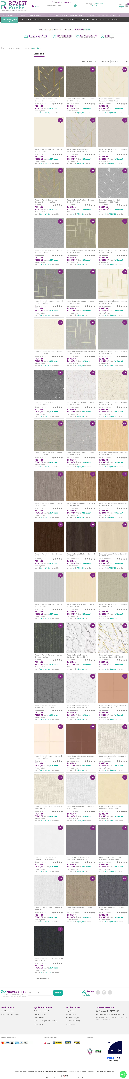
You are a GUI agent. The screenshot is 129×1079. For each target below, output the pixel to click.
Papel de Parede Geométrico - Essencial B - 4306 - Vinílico (46, 201)
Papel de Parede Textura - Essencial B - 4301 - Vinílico (80, 100)
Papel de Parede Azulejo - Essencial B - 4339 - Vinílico (48, 757)
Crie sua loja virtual (51, 1078)
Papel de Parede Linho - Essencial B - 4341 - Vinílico (113, 757)
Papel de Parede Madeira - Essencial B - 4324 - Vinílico (48, 504)
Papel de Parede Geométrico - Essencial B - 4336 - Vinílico (46, 706)
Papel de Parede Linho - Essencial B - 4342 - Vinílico (49, 807)
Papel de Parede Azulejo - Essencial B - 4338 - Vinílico (112, 706)
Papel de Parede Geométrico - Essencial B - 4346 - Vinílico (78, 858)
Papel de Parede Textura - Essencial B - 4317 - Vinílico (113, 352)
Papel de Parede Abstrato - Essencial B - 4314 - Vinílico (113, 302)
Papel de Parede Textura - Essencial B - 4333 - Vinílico (48, 656)
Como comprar (39, 1017)
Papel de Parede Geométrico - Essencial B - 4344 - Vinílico (110, 807)
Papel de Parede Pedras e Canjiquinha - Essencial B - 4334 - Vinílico (79, 657)
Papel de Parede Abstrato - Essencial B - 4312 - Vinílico (49, 302)
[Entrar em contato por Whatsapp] (123, 1074)
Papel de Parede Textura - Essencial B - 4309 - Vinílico (48, 251)
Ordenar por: (105, 61)
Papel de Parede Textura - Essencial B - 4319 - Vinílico (80, 403)
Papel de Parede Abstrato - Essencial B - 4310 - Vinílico (81, 251)
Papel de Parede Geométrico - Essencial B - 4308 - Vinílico (110, 201)
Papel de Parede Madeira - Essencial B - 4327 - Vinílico (48, 555)
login (58, 2)
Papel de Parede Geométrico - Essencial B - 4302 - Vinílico (110, 100)
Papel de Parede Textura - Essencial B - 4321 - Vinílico (48, 454)
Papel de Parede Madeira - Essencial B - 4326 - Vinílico (113, 504)
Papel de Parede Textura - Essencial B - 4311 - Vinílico (113, 251)
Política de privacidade (42, 1011)
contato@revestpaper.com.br (100, 6)
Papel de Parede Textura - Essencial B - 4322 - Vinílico (80, 454)
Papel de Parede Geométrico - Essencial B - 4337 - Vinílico (78, 706)
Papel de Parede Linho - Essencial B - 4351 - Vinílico (49, 959)
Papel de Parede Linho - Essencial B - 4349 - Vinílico (81, 909)
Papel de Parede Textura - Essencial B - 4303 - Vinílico (48, 150)
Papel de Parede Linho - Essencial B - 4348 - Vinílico (49, 909)
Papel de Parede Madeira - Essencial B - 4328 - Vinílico (81, 555)
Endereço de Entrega (73, 1021)
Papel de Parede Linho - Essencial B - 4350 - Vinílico (113, 909)
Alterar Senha (70, 1024)
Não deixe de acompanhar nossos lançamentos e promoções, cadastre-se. (13, 995)
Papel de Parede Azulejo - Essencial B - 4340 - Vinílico (80, 757)
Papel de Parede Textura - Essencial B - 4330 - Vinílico (48, 605)
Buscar (75, 5)
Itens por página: (87, 61)
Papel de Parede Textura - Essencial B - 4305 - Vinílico (113, 150)
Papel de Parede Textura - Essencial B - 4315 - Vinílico (48, 352)
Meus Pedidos (71, 1014)
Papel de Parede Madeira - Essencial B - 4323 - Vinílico (113, 454)
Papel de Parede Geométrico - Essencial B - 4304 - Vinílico (78, 150)
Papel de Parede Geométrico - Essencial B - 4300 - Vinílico (46, 100)
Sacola (121, 5)
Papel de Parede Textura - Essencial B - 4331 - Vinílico (80, 605)
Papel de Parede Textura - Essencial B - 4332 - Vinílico (113, 605)
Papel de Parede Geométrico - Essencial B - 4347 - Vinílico (110, 858)
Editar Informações (72, 1017)
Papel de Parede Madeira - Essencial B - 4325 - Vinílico (81, 504)
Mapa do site (110, 1071)
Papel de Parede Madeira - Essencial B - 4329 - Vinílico (113, 555)
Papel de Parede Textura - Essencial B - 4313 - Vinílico (80, 302)
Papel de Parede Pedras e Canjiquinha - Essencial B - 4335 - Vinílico (111, 657)
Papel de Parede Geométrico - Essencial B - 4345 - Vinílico (46, 858)
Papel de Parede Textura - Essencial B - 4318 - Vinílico (48, 403)
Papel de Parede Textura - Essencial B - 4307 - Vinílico (80, 201)
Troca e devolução (40, 1014)
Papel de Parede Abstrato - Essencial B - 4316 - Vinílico (81, 352)
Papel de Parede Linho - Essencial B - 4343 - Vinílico (81, 807)
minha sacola (126, 5)
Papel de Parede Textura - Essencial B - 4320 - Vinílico (113, 403)
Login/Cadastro (71, 1011)
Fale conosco (38, 1024)
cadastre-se (67, 2)
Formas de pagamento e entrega (45, 1021)
